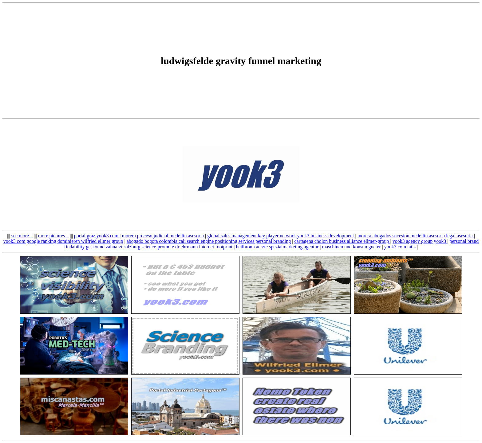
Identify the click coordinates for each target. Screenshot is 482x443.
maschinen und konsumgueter (352, 246)
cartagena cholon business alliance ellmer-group (342, 241)
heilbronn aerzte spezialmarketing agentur (277, 246)
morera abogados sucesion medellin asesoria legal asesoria (416, 235)
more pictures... (53, 235)
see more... (22, 235)
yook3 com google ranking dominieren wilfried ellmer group (63, 241)
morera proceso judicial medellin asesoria (163, 235)
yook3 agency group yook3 (420, 241)
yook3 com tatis (400, 246)
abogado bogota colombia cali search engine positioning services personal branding (209, 241)
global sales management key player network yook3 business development (281, 235)
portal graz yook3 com (97, 235)
